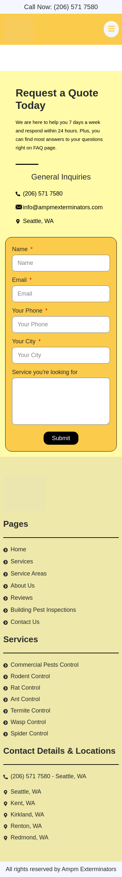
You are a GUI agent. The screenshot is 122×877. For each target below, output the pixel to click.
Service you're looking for (45, 372)
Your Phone (28, 310)
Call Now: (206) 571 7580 (61, 6)
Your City (24, 341)
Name (20, 249)
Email (20, 280)
